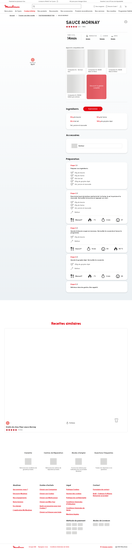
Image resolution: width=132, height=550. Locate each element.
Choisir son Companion (48, 489)
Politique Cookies (72, 489)
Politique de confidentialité (76, 498)
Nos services (99, 11)
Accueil (12, 15)
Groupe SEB (32, 547)
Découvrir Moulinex (20, 493)
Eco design (17, 506)
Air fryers (18, 11)
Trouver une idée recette (26, 15)
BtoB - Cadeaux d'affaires (102, 493)
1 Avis (83, 26)
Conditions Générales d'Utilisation (74, 503)
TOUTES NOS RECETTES (46, 15)
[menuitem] (9, 11)
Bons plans (9, 11)
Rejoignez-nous (43, 547)
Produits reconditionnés (84, 11)
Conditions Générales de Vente (75, 509)
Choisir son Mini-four (47, 502)
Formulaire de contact (101, 489)
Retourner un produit (100, 496)
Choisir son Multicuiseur (49, 498)
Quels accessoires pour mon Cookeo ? (50, 507)
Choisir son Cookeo (47, 493)
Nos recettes (111, 11)
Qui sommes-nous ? (20, 489)
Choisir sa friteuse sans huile (50, 512)
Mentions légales (72, 514)
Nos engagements (20, 498)
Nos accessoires (67, 11)
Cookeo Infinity (29, 11)
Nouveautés (53, 11)
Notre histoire (18, 502)
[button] (98, 6)
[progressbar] (74, 146)
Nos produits (42, 11)
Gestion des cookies (73, 493)
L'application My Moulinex (22, 510)
